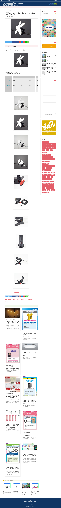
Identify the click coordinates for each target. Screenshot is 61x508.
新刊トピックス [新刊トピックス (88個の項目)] (49, 179)
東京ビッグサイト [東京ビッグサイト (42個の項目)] (45, 181)
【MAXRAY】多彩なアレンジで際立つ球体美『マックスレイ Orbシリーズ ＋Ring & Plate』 (12, 322)
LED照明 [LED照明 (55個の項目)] (47, 150)
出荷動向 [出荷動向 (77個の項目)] (44, 174)
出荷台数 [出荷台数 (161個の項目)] (48, 174)
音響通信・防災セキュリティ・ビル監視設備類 (50, 113)
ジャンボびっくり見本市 (6, 0)
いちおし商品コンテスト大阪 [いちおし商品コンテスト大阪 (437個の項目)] (46, 154)
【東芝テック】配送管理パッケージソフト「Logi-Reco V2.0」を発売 (29, 455)
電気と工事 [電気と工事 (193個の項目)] (44, 190)
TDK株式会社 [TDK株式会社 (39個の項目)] (44, 152)
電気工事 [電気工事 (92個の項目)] (48, 190)
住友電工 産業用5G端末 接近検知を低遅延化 (51, 72)
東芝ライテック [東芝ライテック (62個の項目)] (51, 181)
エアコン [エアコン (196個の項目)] (53, 159)
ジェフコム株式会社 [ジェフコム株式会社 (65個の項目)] (45, 163)
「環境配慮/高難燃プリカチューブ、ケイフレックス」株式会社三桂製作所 (12, 469)
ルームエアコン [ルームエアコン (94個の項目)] (45, 172)
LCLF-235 (9, 299)
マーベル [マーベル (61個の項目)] (49, 170)
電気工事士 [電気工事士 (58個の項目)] (53, 190)
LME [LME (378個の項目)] (51, 150)
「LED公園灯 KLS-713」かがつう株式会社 (7, 490)
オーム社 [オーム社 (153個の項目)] (44, 161)
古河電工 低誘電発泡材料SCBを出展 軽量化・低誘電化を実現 (51, 64)
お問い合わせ (31, 504)
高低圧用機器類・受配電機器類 (50, 114)
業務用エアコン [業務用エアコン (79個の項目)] (52, 183)
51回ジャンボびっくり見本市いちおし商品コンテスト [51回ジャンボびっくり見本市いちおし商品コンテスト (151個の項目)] (49, 144)
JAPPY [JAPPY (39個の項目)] (44, 150)
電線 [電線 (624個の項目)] (43, 192)
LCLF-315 (8, 85)
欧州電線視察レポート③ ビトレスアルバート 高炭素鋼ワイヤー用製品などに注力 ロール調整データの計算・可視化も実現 (51, 68)
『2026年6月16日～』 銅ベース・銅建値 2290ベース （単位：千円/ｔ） (51, 56)
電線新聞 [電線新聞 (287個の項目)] (47, 192)
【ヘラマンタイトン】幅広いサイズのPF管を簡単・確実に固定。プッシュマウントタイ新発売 (12, 396)
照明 (9, 16)
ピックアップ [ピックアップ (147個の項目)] (44, 170)
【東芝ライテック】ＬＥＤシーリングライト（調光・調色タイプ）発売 (29, 354)
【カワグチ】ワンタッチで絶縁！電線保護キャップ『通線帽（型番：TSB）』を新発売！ (12, 426)
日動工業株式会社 (30, 299)
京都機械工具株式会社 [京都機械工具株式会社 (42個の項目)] (51, 172)
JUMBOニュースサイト (31, 506)
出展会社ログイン (56, 0)
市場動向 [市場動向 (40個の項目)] (44, 179)
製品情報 (12, 16)
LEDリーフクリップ (23, 299)
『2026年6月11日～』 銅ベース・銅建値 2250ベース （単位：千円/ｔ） (51, 60)
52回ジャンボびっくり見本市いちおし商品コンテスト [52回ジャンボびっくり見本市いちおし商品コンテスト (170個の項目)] (49, 147)
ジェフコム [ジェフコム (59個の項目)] (48, 161)
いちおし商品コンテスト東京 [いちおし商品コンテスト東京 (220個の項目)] (46, 159)
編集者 (7, 301)
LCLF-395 (8, 80)
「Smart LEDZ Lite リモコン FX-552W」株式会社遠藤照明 (16, 490)
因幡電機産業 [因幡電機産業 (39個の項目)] (52, 174)
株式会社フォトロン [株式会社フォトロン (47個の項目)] (45, 183)
